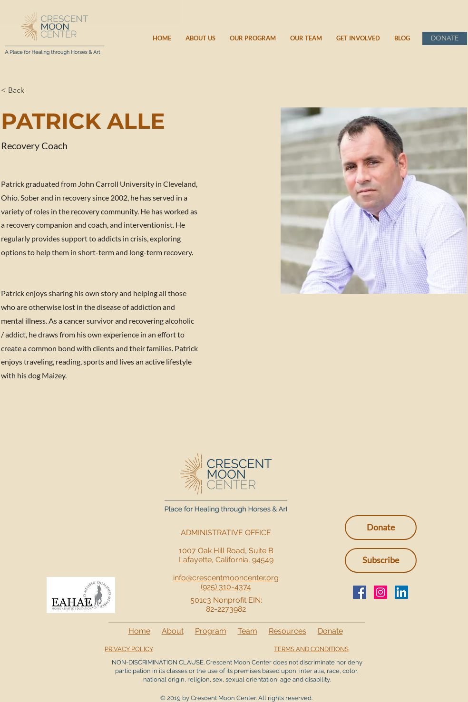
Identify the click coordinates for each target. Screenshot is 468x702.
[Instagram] (380, 592)
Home (139, 630)
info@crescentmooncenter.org (226, 577)
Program (210, 630)
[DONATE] (444, 38)
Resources (287, 630)
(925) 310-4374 (226, 586)
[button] (381, 560)
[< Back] (20, 90)
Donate (330, 630)
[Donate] (381, 527)
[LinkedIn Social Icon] (401, 592)
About (173, 630)
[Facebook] (359, 592)
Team (247, 630)
